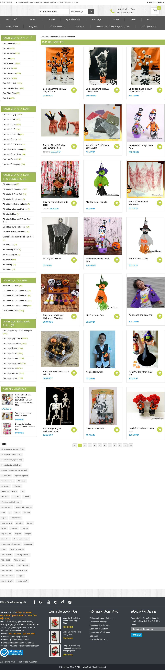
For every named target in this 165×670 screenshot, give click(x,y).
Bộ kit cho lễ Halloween (14, 199)
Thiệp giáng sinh (7, 565)
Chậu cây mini (16, 518)
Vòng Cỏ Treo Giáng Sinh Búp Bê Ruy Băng (71, 620)
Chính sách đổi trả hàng (100, 632)
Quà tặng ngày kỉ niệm (15, 338)
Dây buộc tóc (6, 534)
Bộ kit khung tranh (12, 249)
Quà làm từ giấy (12, 114)
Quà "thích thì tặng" (13, 88)
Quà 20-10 (10, 68)
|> (131, 445)
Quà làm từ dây (12, 124)
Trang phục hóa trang (9, 491)
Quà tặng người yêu (14, 363)
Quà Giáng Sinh (12, 83)
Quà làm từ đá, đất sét (14, 154)
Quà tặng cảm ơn (13, 348)
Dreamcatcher (6, 507)
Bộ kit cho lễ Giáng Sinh (15, 189)
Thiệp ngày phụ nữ (22, 555)
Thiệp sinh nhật (21, 570)
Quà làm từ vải (11, 119)
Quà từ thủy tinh (12, 159)
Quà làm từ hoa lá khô (14, 144)
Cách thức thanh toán (99, 629)
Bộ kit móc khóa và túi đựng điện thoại (16, 220)
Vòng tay (24, 528)
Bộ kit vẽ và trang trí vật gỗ (16, 232)
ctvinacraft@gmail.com (17, 637)
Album (3, 549)
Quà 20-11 (10, 78)
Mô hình (27, 512)
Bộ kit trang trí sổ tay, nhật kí (16, 204)
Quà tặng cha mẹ (13, 378)
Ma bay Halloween (52, 258)
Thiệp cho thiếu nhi (17, 549)
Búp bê (4, 518)
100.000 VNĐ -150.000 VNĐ (17, 306)
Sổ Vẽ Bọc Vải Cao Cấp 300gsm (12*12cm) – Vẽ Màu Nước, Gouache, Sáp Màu (24, 400)
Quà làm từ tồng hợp (14, 164)
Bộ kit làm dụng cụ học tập (16, 227)
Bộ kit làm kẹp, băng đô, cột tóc (12, 449)
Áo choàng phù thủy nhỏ (140, 315)
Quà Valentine (11, 53)
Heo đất (27, 497)
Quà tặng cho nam (13, 358)
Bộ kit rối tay (10, 245)
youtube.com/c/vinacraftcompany (24, 646)
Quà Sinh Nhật (11, 43)
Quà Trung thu (11, 63)
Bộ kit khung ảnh (7, 481)
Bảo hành (94, 636)
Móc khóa (4, 497)
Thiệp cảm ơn (6, 555)
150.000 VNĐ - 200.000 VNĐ (17, 301)
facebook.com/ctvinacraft (22, 643)
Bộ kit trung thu (11, 184)
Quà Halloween (12, 73)
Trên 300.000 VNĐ (12, 286)
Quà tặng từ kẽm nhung (14, 149)
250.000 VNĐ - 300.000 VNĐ (17, 291)
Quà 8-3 (9, 58)
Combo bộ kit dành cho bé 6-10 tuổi (18, 238)
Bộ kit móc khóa (11, 214)
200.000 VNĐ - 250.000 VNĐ (17, 296)
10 (125, 445)
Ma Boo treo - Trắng (138, 258)
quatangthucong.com (19, 640)
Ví (9, 512)
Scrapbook (28, 544)
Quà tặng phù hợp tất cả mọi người (17, 332)
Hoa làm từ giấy (7, 581)
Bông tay (14, 528)
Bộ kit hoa (9, 269)
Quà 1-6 (9, 98)
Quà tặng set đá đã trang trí (11, 502)
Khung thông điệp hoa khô (10, 544)
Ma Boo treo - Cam (95, 315)
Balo (3, 512)
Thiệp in (20, 576)
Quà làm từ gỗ (11, 129)
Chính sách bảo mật (98, 622)
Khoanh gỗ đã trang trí (24, 507)
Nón (22, 491)
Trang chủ (45, 37)
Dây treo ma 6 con (95, 428)
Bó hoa (29, 523)
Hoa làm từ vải (22, 581)
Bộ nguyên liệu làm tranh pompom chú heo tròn (25, 426)
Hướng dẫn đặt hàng (98, 639)
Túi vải (17, 512)
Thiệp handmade (7, 576)
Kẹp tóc (18, 534)
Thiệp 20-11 (5, 560)
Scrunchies (5, 539)
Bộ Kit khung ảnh (11, 254)
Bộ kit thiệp (9, 264)
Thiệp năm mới (23, 565)
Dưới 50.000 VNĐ (13, 311)
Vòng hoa (19, 523)
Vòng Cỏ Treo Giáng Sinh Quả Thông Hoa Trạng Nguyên (72, 648)
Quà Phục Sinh (11, 93)
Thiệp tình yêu (6, 570)
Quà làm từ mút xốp (13, 134)
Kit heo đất (9, 259)
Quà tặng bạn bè (13, 368)
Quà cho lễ (55, 37)
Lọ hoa (4, 528)
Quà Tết (8, 48)
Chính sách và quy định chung (102, 618)
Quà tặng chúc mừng (14, 343)
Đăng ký (152, 2)
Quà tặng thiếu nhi (13, 373)
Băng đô (28, 534)
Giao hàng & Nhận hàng (100, 625)
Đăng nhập (161, 2)
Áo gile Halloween (94, 372)
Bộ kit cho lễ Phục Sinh (14, 194)
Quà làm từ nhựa (12, 139)
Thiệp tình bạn (19, 560)
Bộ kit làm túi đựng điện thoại (16, 209)
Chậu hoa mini (6, 523)
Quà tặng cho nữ (13, 353)
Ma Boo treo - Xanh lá (96, 202)
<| (75, 445)
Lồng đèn (16, 497)
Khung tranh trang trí (21, 539)
